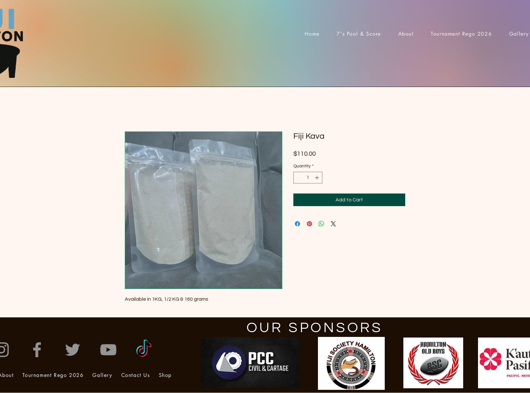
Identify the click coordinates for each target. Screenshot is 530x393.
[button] (406, 33)
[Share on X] (333, 224)
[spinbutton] (308, 177)
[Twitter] (73, 350)
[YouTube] (108, 350)
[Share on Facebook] (297, 224)
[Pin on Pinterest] (309, 224)
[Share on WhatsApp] (321, 224)
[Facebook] (37, 350)
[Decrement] (298, 177)
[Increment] (317, 177)
